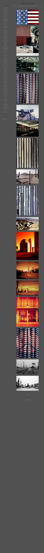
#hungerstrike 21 (5, 7)
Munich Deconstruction (6, 68)
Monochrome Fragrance (5, 104)
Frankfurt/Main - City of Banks (5, 79)
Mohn (5, 95)
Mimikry (5, 44)
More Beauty (5, 43)
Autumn (5, 101)
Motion (5, 54)
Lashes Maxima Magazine (5, 30)
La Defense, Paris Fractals (5, 83)
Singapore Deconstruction (6, 84)
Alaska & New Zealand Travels (5, 108)
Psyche (5, 39)
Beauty (5, 17)
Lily (5, 97)
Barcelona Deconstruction (6, 64)
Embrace (5, 33)
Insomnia (5, 57)
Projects (5, 6)
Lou (5, 28)
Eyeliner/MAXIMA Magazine (5, 21)
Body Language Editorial (5, 32)
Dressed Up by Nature (5, 40)
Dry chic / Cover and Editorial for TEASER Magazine (5, 49)
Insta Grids (5, 18)
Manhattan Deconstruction (6, 81)
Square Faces (5, 11)
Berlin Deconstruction (5, 66)
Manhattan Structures (5, 92)
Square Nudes (5, 16)
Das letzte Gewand (5, 47)
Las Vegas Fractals (5, 86)
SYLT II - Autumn (5, 112)
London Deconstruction (6, 77)
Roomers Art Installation (5, 58)
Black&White (5, 19)
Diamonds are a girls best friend (5, 55)
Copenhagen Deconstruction (6, 71)
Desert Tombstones (5, 60)
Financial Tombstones (5, 61)
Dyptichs (5, 34)
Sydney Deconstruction (6, 75)
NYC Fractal (5, 93)
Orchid (5, 96)
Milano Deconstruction (6, 87)
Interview (5, 115)
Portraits (5, 24)
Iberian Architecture (5, 62)
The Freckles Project (5, 25)
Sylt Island (5, 111)
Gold (5, 22)
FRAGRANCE (5, 41)
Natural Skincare (5, 12)
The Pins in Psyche (5, 38)
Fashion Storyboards (5, 50)
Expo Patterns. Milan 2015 (5, 90)
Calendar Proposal (5, 10)
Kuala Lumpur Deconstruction (6, 73)
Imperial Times (5, 42)
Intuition (5, 15)
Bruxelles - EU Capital (5, 65)
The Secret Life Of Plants (5, 100)
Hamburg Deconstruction (6, 70)
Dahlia (5, 98)
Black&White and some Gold (5, 27)
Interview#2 (5, 117)
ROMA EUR (5, 89)
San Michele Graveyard (5, 9)
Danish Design (5, 94)
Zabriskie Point (5, 113)
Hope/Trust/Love (5, 23)
